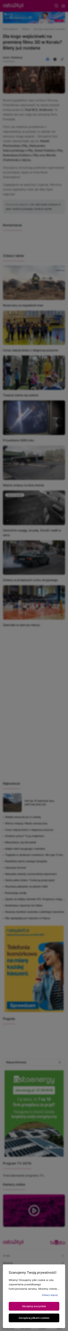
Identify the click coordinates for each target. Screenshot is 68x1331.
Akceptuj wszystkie (34, 1306)
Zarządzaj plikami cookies (34, 1317)
